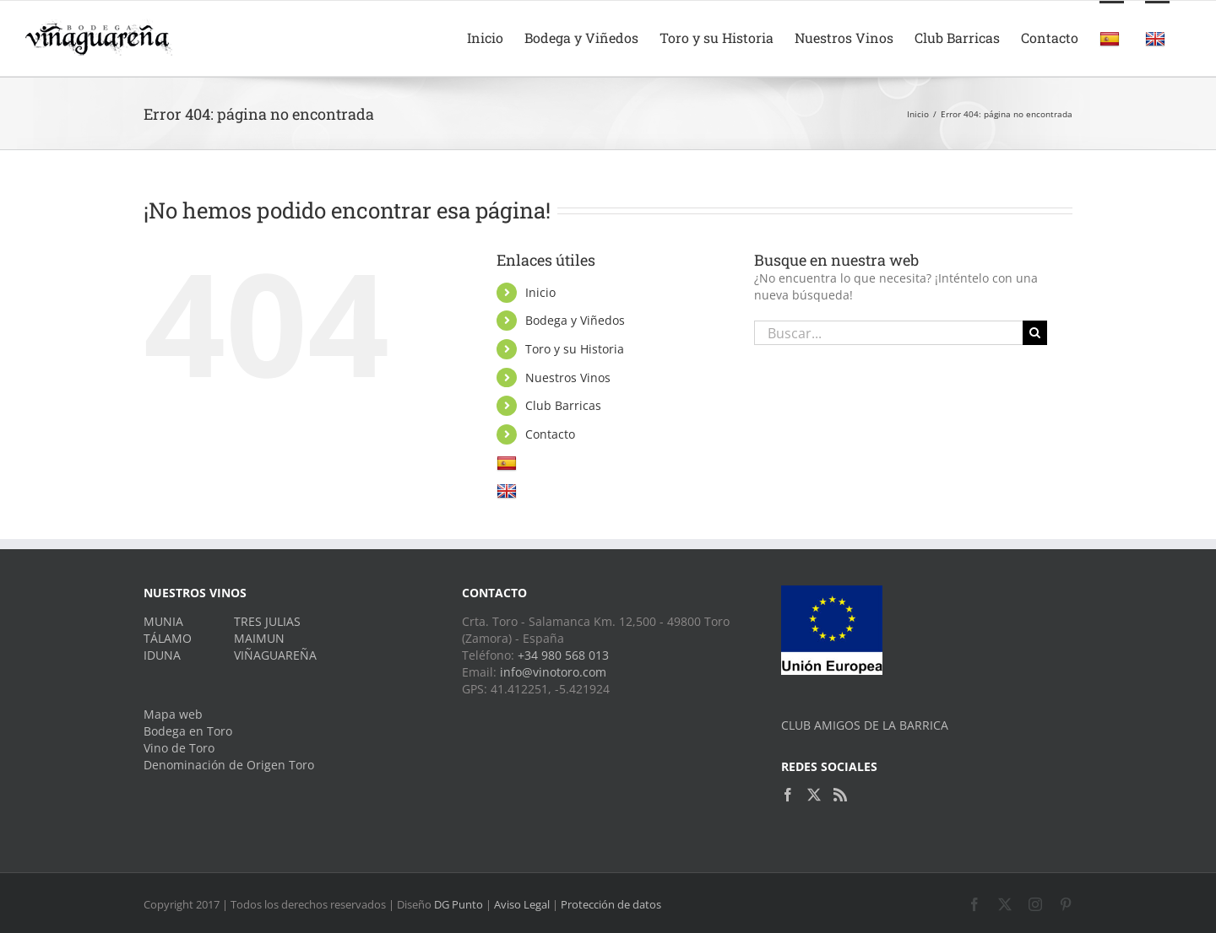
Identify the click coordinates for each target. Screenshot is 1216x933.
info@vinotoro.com (553, 672)
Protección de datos (611, 904)
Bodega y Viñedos (575, 320)
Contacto (550, 434)
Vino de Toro (179, 748)
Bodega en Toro (188, 731)
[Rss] (840, 794)
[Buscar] (1035, 333)
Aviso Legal (522, 904)
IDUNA (162, 655)
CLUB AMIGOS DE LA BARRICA (864, 725)
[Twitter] (814, 794)
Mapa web (173, 714)
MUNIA (163, 621)
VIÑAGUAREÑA (275, 655)
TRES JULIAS (267, 621)
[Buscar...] (888, 333)
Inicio (540, 292)
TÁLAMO (168, 638)
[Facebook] (788, 794)
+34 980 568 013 (563, 655)
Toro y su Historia (574, 349)
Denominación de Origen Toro (229, 765)
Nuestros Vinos (568, 377)
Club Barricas (563, 405)
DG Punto (458, 904)
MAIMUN (259, 638)
